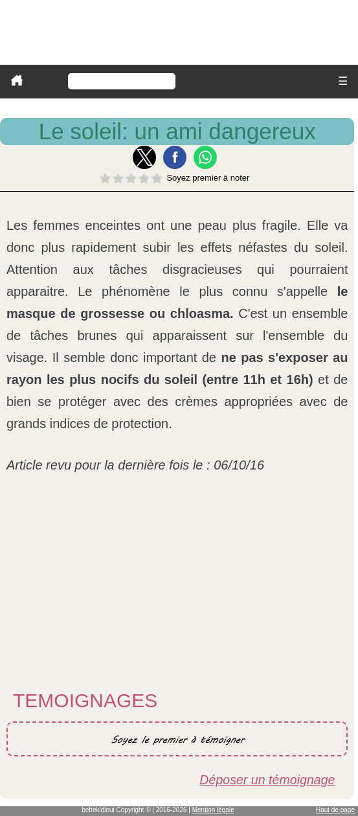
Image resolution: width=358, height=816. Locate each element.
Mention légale (213, 809)
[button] (144, 157)
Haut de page (335, 809)
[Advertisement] (177, 586)
